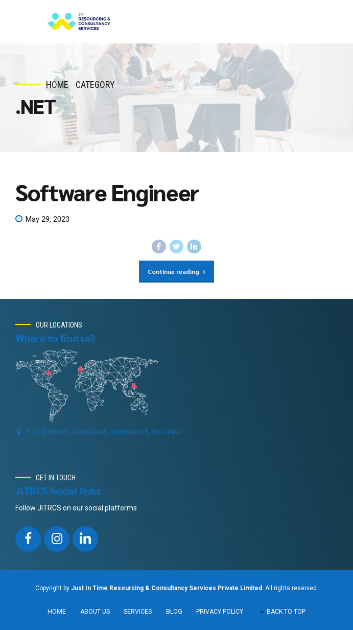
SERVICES (138, 611)
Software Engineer (107, 191)
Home (57, 84)
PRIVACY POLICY (219, 611)
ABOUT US (95, 611)
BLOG (174, 611)
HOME (57, 611)
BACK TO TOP (286, 611)
